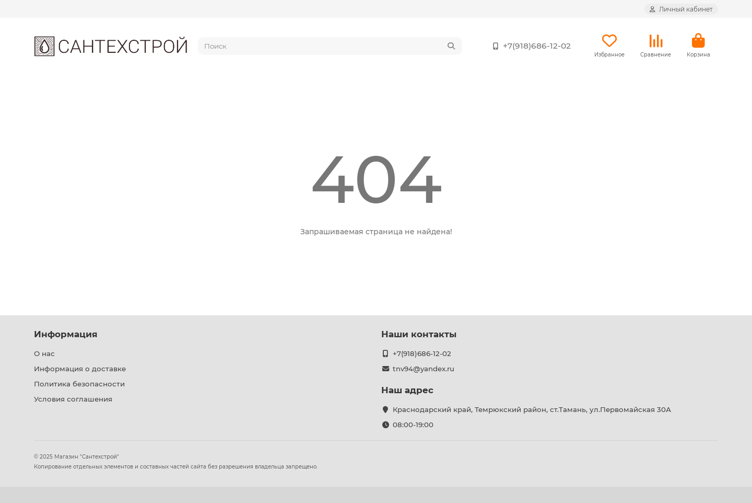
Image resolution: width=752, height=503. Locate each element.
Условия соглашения (73, 399)
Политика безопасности (79, 384)
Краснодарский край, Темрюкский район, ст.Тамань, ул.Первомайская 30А (532, 409)
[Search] (330, 46)
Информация (66, 334)
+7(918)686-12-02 (529, 46)
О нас (44, 353)
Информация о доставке (80, 368)
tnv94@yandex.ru (423, 368)
